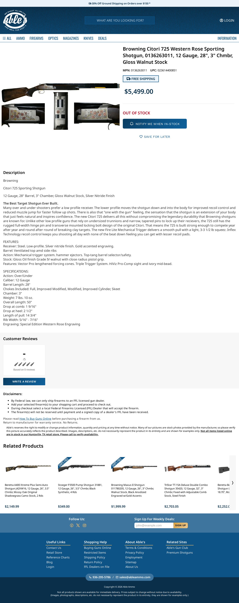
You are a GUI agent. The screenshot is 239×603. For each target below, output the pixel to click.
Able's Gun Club (177, 548)
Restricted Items (95, 552)
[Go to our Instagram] (84, 525)
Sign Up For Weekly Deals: (154, 519)
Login (50, 567)
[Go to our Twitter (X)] (78, 525)
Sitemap (130, 562)
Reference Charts (58, 557)
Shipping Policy (94, 557)
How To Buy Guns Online (35, 418)
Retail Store (54, 552)
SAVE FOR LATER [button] (154, 137)
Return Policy (93, 562)
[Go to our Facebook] (71, 525)
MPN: (127, 70)
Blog (49, 562)
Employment (133, 557)
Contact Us (53, 548)
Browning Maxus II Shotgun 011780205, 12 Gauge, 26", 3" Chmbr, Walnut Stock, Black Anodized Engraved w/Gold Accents (132, 490)
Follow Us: (77, 519)
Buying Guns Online (97, 548)
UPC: (154, 70)
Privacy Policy (134, 552)
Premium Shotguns (180, 552)
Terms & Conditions (138, 548)
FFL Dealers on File (96, 567)
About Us (131, 567)
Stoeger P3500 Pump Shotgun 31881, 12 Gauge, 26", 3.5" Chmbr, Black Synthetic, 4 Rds (80, 488)
